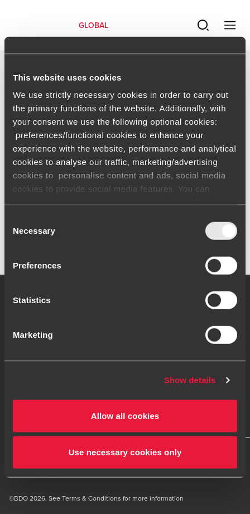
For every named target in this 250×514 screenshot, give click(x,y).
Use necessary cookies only (125, 452)
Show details (190, 380)
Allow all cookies (125, 415)
